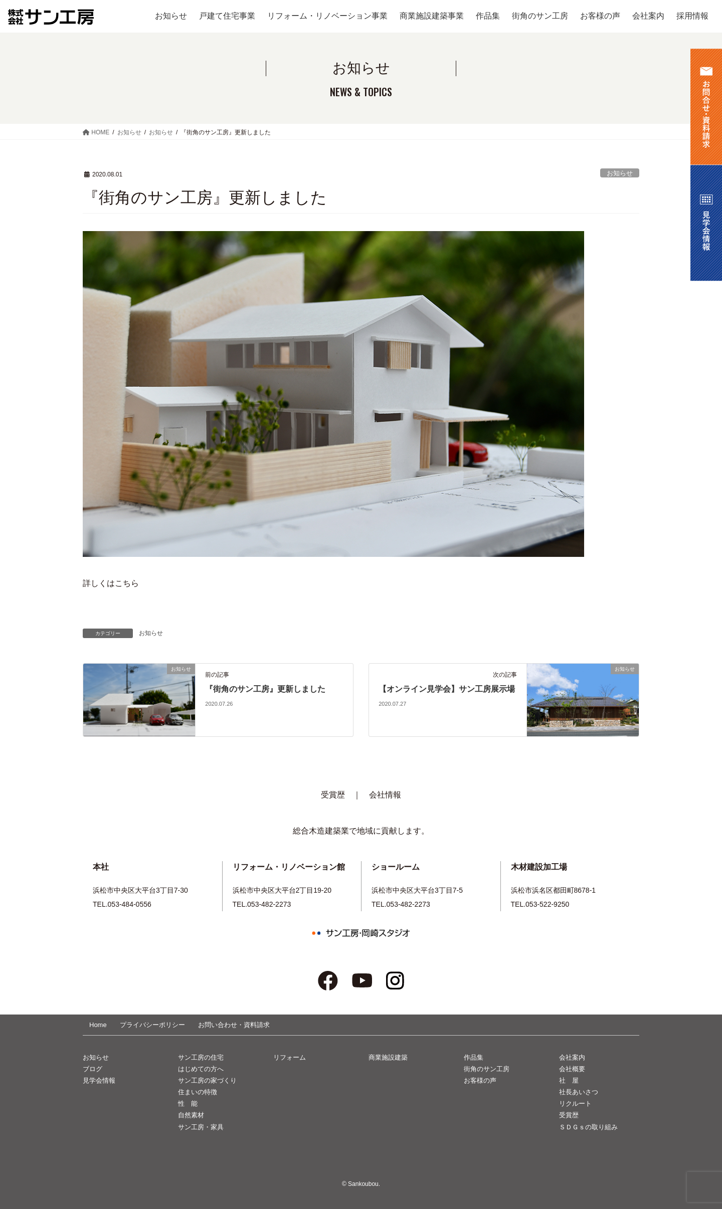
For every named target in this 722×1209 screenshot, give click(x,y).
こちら (127, 583)
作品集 (473, 1057)
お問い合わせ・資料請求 (234, 1025)
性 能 (188, 1103)
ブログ (92, 1069)
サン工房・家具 (201, 1127)
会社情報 (385, 794)
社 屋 (569, 1080)
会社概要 (572, 1069)
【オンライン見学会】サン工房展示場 (447, 689)
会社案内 (572, 1057)
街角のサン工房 (486, 1069)
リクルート (575, 1103)
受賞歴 (333, 794)
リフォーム (289, 1057)
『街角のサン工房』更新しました (265, 689)
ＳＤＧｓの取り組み (588, 1127)
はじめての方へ (201, 1069)
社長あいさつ (578, 1092)
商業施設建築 (388, 1057)
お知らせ (620, 173)
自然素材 (191, 1115)
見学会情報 (99, 1080)
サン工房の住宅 (201, 1057)
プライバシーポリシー (152, 1025)
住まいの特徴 (197, 1092)
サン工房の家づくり (207, 1080)
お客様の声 (480, 1080)
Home (98, 1025)
